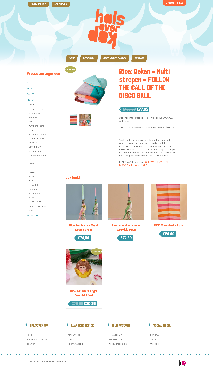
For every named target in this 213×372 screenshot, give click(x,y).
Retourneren (74, 335)
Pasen (32, 105)
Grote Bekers (35, 143)
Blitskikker (47, 361)
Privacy (71, 339)
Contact (139, 58)
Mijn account (38, 4)
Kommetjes (34, 198)
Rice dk (31, 100)
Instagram (155, 335)
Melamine (33, 185)
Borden (33, 189)
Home (72, 58)
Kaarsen (33, 117)
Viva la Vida (34, 113)
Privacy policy (71, 361)
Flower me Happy (37, 134)
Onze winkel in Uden (114, 58)
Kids (29, 88)
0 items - (175, 2)
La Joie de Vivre (36, 138)
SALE (31, 160)
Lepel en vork (36, 109)
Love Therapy (35, 147)
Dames (30, 94)
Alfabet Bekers (36, 126)
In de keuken (35, 181)
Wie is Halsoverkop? (37, 339)
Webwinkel (89, 58)
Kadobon (32, 215)
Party (31, 168)
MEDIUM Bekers (36, 193)
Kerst (31, 164)
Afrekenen (60, 4)
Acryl (32, 122)
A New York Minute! (38, 155)
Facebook (155, 344)
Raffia (32, 172)
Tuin (31, 130)
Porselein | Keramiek (39, 206)
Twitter (153, 339)
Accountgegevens (118, 344)
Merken (31, 82)
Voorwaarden (75, 344)
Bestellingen (115, 339)
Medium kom (35, 202)
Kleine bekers (35, 151)
